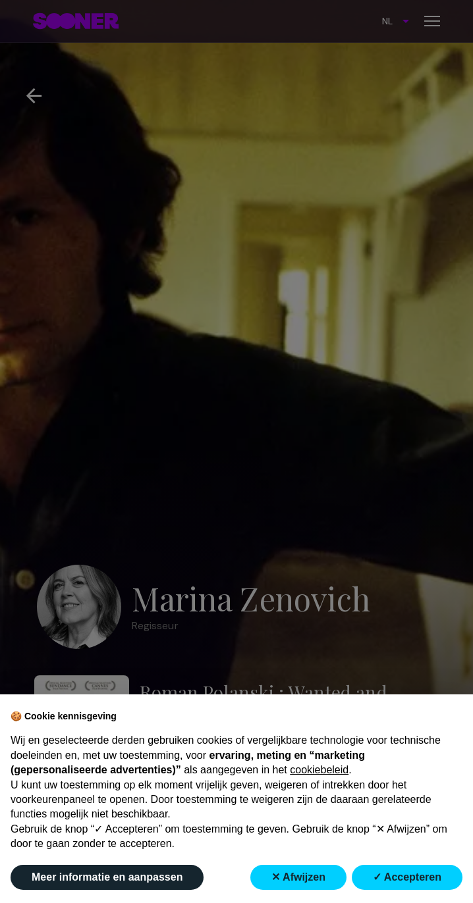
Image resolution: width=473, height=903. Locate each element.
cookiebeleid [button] (319, 769)
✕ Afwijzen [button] (298, 877)
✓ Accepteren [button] (407, 877)
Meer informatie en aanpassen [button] (107, 877)
